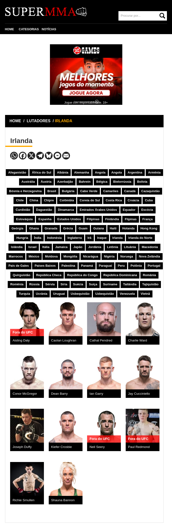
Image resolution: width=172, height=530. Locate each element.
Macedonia (150, 247)
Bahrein (84, 181)
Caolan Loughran (63, 340)
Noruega (126, 256)
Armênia (154, 172)
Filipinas (93, 219)
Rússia (34, 284)
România (149, 275)
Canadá (130, 191)
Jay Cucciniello (139, 393)
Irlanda (117, 238)
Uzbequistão (104, 293)
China (33, 200)
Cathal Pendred (100, 340)
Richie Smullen (23, 500)
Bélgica (101, 181)
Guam (83, 228)
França (147, 219)
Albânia (62, 172)
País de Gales (18, 265)
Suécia (78, 284)
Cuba (149, 200)
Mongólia (70, 256)
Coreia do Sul (90, 200)
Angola (100, 172)
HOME (9, 29)
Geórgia (17, 228)
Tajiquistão (150, 284)
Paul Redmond (139, 447)
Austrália (28, 181)
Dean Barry (59, 393)
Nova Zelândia (149, 256)
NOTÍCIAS (49, 29)
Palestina (68, 265)
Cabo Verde (88, 191)
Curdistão (23, 210)
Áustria (46, 181)
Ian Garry (96, 393)
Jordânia (94, 247)
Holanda (128, 228)
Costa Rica (114, 200)
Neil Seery (97, 447)
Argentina (135, 172)
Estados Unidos (69, 219)
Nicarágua (90, 256)
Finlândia (112, 219)
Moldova (51, 256)
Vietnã (145, 293)
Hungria (22, 238)
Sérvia (50, 284)
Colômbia (67, 200)
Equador (129, 210)
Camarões (110, 191)
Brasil (52, 191)
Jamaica (61, 247)
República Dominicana (120, 275)
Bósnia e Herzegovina (25, 191)
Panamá (87, 265)
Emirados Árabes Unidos (98, 210)
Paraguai (105, 265)
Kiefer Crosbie (61, 447)
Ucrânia (42, 293)
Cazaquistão (150, 191)
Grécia (68, 228)
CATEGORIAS (29, 29)
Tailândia (129, 284)
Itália (45, 247)
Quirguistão (21, 275)
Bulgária (68, 191)
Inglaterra (75, 238)
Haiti (113, 228)
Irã (89, 238)
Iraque (102, 238)
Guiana (98, 228)
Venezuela (127, 293)
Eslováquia (24, 219)
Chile (20, 200)
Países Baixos (44, 265)
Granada (51, 228)
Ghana (34, 228)
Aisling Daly (21, 340)
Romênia (16, 284)
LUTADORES (38, 121)
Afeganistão (17, 172)
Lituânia (130, 247)
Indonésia (54, 238)
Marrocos (16, 256)
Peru (121, 265)
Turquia (24, 293)
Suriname (110, 284)
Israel (32, 247)
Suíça (93, 284)
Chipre (49, 200)
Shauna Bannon (63, 500)
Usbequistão (80, 293)
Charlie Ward (137, 340)
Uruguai (59, 293)
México (34, 256)
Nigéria (109, 256)
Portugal (154, 265)
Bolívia (142, 181)
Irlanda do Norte (140, 238)
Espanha (44, 219)
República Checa (49, 275)
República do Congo (82, 275)
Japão (78, 247)
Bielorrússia (122, 181)
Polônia (136, 265)
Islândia (16, 247)
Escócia (147, 210)
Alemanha (81, 172)
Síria (64, 284)
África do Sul (41, 172)
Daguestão (44, 210)
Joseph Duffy (22, 447)
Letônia (112, 247)
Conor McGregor (25, 393)
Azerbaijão (65, 181)
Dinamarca (66, 210)
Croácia (133, 200)
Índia (37, 238)
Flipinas (131, 219)
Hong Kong (148, 228)
